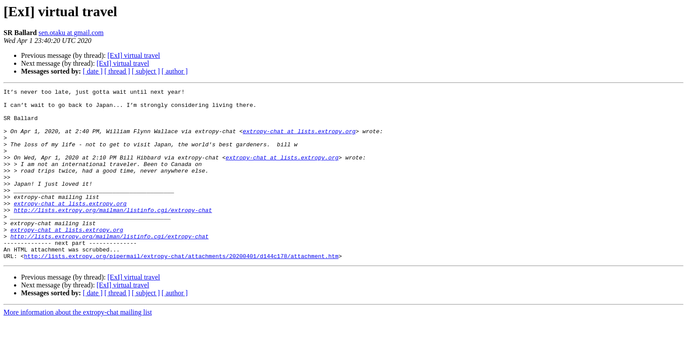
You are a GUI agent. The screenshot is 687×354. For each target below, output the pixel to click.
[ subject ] (146, 71)
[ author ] (175, 71)
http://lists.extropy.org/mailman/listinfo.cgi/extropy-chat (113, 235)
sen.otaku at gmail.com (71, 32)
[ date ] (93, 71)
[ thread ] (117, 71)
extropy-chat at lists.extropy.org (299, 140)
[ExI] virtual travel (133, 55)
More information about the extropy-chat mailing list (78, 346)
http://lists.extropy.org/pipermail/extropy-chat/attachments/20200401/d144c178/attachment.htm (181, 290)
